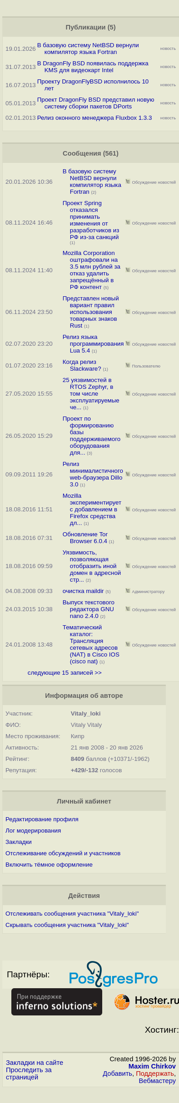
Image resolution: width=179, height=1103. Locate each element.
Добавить (117, 1073)
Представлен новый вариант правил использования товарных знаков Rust (91, 312)
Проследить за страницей (29, 1073)
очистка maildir (83, 591)
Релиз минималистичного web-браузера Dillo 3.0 (93, 474)
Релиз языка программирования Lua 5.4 (93, 343)
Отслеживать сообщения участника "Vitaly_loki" (72, 913)
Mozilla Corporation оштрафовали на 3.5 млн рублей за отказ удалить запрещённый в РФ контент (91, 270)
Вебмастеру (157, 1080)
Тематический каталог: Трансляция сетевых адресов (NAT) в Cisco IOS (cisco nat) (91, 644)
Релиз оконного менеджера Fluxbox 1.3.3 (94, 117)
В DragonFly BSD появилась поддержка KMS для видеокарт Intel (93, 67)
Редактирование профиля (42, 819)
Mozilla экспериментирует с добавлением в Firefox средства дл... (92, 509)
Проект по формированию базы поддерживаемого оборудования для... (91, 435)
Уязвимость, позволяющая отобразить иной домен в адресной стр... (92, 566)
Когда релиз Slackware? (83, 365)
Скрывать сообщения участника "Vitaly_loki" (67, 925)
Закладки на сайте (34, 1062)
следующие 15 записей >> (65, 672)
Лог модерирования (33, 830)
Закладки (18, 841)
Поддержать (155, 1073)
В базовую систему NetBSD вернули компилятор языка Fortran (88, 48)
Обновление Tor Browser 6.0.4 (85, 537)
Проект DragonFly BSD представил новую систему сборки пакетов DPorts (95, 103)
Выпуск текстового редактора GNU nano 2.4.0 (88, 609)
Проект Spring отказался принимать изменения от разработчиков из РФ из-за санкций (91, 220)
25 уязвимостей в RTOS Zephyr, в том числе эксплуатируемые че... (91, 394)
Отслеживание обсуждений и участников (62, 853)
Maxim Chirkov (152, 1066)
